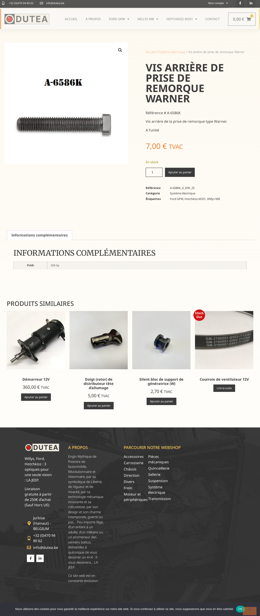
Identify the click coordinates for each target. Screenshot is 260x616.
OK (240, 609)
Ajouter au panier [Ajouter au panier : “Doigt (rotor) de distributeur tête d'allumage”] (98, 406)
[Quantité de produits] (154, 172)
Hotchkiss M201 (195, 199)
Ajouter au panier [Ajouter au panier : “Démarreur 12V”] (36, 397)
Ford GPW (176, 199)
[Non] (250, 611)
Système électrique (171, 52)
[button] (120, 50)
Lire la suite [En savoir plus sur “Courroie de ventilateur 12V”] (224, 388)
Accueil (151, 52)
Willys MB (213, 199)
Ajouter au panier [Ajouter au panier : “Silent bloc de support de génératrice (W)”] (161, 401)
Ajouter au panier (179, 172)
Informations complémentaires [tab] (39, 235)
